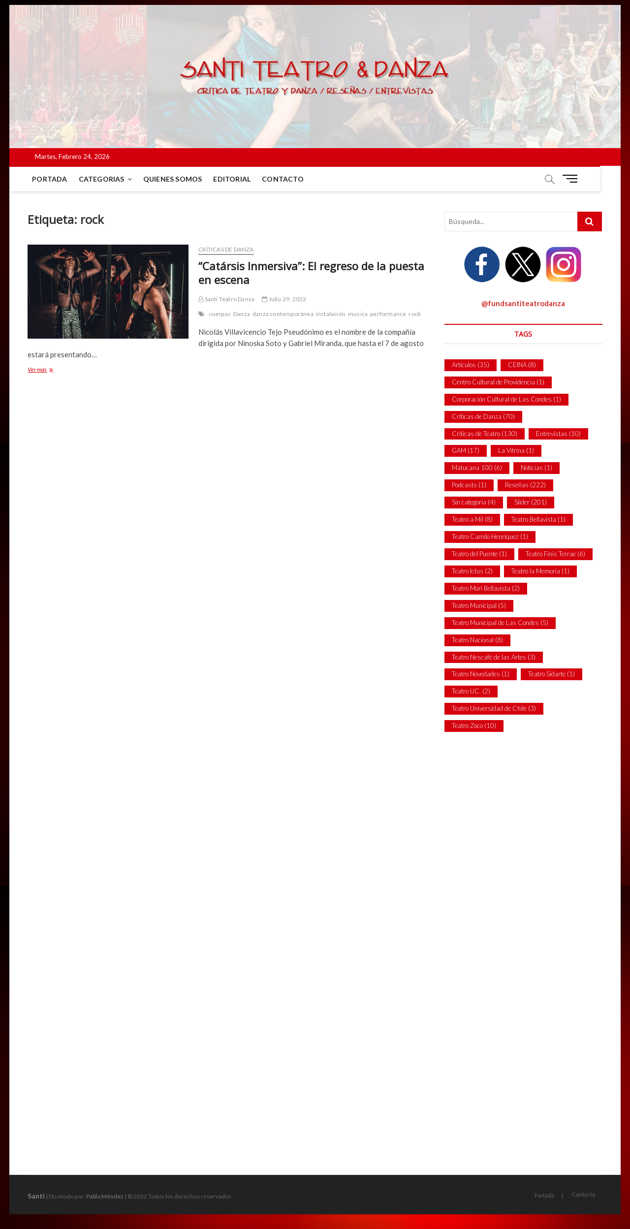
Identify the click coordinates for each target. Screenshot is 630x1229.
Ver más (50, 370)
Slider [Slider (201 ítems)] (530, 502)
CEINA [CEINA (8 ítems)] (522, 365)
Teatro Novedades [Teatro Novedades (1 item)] (480, 674)
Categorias (102, 179)
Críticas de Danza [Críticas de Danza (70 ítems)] (483, 416)
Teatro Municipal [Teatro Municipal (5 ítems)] (479, 605)
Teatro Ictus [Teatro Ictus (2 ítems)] (472, 571)
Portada (49, 179)
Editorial (233, 179)
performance (388, 313)
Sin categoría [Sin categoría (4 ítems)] (474, 502)
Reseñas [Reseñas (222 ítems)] (525, 485)
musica (358, 313)
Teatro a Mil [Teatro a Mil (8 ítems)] (472, 519)
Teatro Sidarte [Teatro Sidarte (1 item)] (551, 674)
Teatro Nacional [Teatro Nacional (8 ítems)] (477, 640)
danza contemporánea (283, 313)
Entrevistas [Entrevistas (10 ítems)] (558, 434)
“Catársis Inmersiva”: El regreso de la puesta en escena (311, 272)
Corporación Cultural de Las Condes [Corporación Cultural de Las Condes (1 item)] (506, 399)
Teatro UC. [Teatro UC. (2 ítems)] (471, 691)
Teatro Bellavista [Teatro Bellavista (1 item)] (538, 519)
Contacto (283, 179)
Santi (36, 1196)
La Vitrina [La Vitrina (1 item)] (516, 450)
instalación (331, 313)
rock (415, 313)
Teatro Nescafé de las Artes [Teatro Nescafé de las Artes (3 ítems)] (494, 657)
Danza (241, 313)
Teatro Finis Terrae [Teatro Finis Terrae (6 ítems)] (555, 554)
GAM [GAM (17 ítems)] (465, 450)
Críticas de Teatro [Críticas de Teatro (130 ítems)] (484, 434)
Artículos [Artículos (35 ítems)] (470, 365)
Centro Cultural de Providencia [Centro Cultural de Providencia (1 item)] (498, 382)
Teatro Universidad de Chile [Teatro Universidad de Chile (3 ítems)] (494, 708)
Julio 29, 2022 (284, 299)
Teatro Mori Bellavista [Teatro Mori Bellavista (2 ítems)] (486, 588)
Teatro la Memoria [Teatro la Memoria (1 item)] (540, 571)
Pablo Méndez (105, 1196)
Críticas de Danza (225, 249)
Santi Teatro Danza (226, 299)
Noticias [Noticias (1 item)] (536, 468)
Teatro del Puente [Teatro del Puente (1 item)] (479, 554)
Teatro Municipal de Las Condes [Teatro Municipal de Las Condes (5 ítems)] (500, 623)
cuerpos (220, 313)
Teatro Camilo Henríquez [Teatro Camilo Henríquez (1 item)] (490, 536)
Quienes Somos (173, 179)
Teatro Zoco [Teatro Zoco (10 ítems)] (474, 725)
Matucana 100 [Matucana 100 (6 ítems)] (477, 468)
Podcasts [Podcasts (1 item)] (469, 485)
